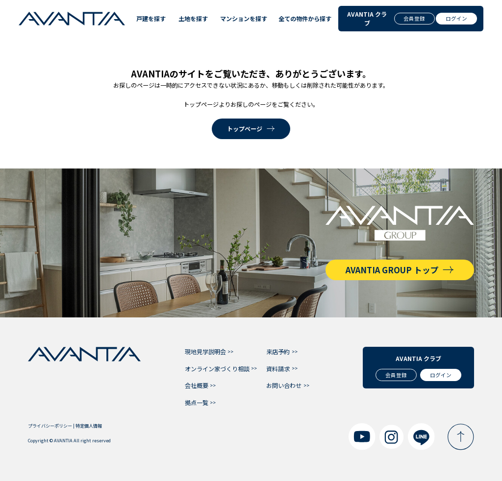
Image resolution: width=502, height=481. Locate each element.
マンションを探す (241, 18)
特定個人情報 (88, 425)
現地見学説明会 (205, 351)
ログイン (456, 18)
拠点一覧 (196, 402)
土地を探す (191, 18)
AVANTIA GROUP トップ (392, 270)
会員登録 (414, 18)
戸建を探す (149, 18)
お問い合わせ (283, 385)
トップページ (244, 128)
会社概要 (196, 385)
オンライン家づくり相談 (217, 368)
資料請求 (278, 368)
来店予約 (278, 351)
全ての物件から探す (302, 18)
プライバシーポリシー (50, 425)
